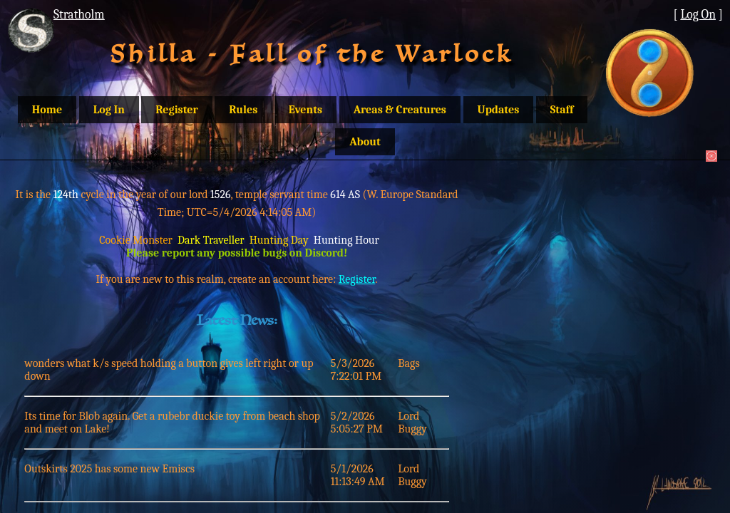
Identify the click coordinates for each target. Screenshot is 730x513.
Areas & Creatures (400, 109)
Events (305, 109)
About (365, 141)
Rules (243, 109)
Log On (698, 14)
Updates (499, 109)
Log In (109, 109)
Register (176, 109)
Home (47, 109)
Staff (562, 109)
